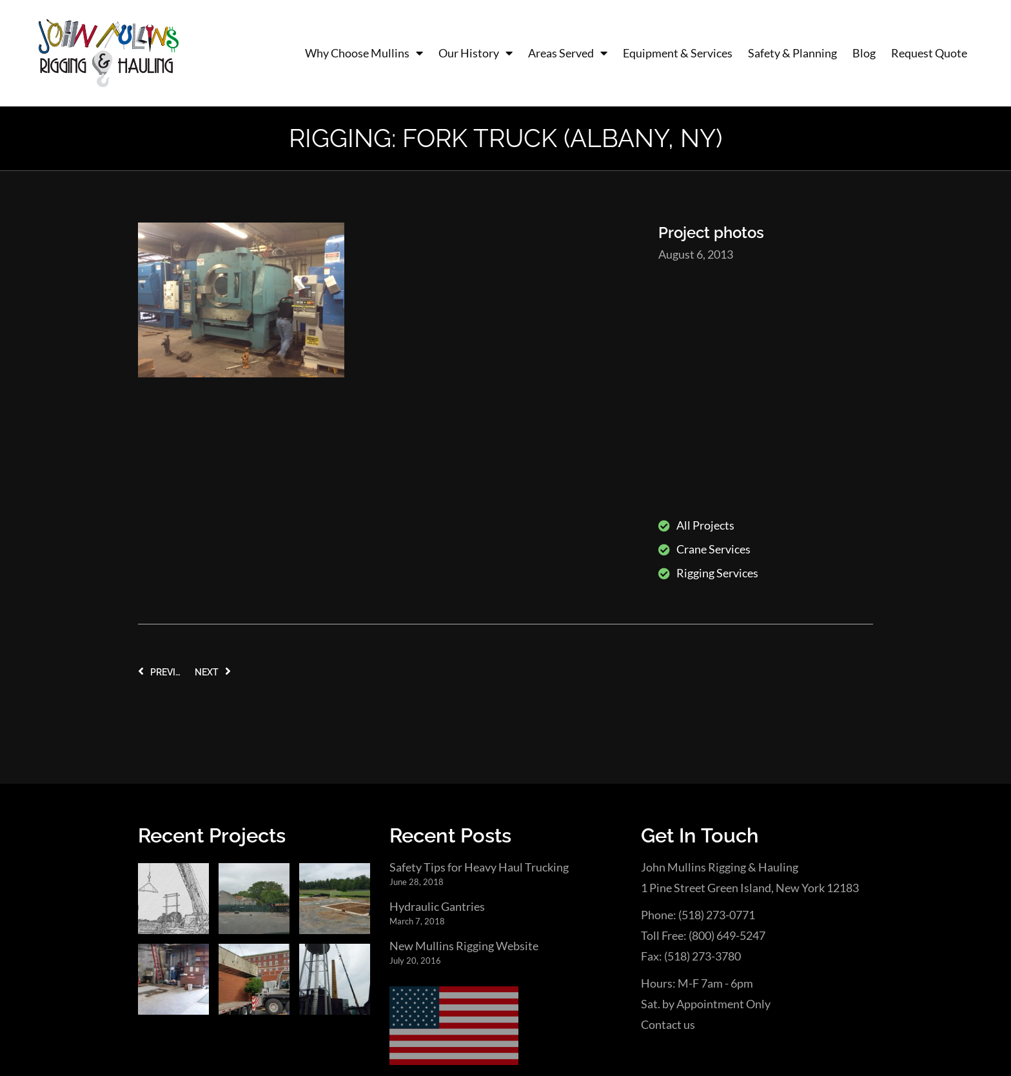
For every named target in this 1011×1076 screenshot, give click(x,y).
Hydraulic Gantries (437, 718)
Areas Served (567, 53)
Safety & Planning (792, 53)
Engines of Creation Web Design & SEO (294, 1028)
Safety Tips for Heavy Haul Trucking (479, 678)
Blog (864, 53)
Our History (475, 53)
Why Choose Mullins (364, 53)
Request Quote (929, 53)
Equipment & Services (677, 53)
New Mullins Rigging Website (463, 757)
